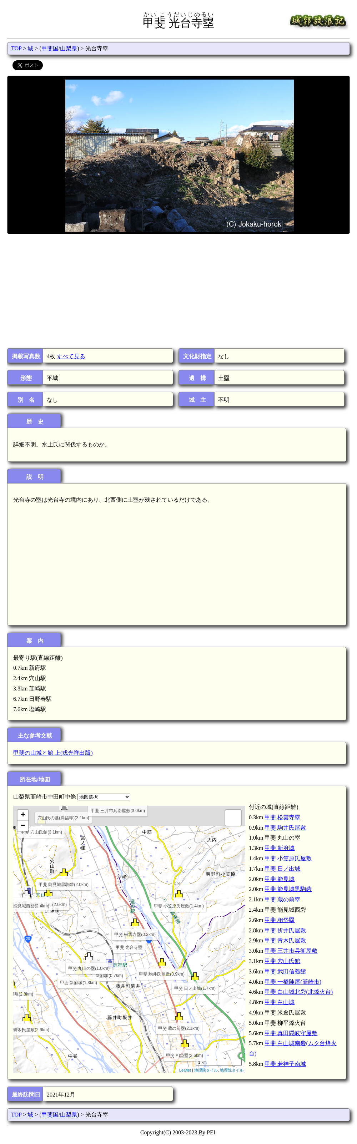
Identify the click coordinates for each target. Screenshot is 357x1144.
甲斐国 (50, 48)
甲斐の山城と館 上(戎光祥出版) (53, 753)
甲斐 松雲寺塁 (282, 817)
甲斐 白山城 (280, 1002)
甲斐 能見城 (280, 879)
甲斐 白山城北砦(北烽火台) (299, 992)
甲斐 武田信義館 (285, 971)
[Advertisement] (178, 291)
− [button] (23, 826)
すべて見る (71, 356)
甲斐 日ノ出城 (282, 869)
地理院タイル (206, 1070)
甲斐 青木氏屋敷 (285, 940)
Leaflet (185, 1070)
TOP (16, 48)
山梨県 (68, 48)
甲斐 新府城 (280, 848)
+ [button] (23, 815)
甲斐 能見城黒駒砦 (288, 889)
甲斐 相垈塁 (280, 920)
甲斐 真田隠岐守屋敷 (291, 1033)
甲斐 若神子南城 (285, 1064)
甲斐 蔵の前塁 (282, 899)
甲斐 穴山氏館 (282, 961)
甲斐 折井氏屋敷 (285, 930)
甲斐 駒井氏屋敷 (285, 828)
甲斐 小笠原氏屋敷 (288, 858)
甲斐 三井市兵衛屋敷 (291, 951)
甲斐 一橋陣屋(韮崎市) (293, 982)
